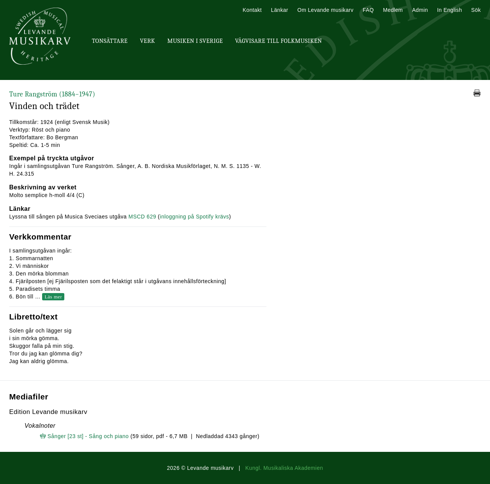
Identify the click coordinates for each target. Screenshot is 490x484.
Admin (420, 10)
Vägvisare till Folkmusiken (278, 40)
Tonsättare (109, 40)
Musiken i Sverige (195, 40)
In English (449, 10)
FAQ (368, 10)
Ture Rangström (52, 94)
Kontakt (252, 10)
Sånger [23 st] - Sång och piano (88, 436)
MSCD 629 (142, 216)
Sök (476, 10)
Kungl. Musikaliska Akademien (284, 468)
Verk (147, 40)
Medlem (393, 10)
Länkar (279, 10)
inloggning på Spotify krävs (194, 216)
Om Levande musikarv (325, 10)
